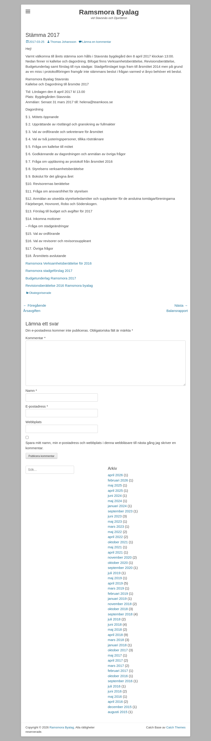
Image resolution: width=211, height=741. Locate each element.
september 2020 (120, 568)
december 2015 (120, 707)
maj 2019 (115, 578)
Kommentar (36, 338)
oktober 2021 (118, 542)
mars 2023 (116, 526)
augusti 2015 (118, 712)
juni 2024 (115, 496)
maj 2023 (115, 521)
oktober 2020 (118, 563)
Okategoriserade (40, 293)
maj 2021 (115, 547)
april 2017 (115, 660)
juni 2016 (115, 691)
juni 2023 (115, 516)
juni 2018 (115, 624)
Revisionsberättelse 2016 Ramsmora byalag (59, 285)
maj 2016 (115, 696)
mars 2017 (116, 666)
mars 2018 (116, 640)
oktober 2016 (118, 676)
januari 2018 (117, 645)
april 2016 (115, 701)
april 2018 (115, 635)
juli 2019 (114, 573)
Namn (31, 390)
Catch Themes (175, 727)
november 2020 (120, 557)
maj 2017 (115, 655)
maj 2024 (115, 501)
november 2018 (120, 604)
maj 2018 (115, 629)
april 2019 (115, 583)
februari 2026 (118, 480)
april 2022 (115, 537)
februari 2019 (118, 593)
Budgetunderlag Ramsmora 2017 (51, 278)
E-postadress (37, 406)
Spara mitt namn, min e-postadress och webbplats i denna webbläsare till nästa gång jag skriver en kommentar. (101, 445)
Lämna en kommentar (96, 41)
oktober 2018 (118, 609)
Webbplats (34, 422)
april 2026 (115, 475)
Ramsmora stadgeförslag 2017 (49, 271)
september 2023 (120, 511)
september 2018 (120, 614)
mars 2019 (116, 588)
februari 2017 (118, 671)
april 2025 (115, 490)
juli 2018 (114, 619)
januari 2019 (117, 598)
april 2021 (115, 552)
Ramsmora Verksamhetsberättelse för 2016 (59, 263)
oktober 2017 (118, 650)
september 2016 (120, 681)
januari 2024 (117, 506)
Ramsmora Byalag (109, 12)
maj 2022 (115, 532)
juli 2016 (114, 686)
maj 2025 (115, 485)
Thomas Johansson (63, 41)
